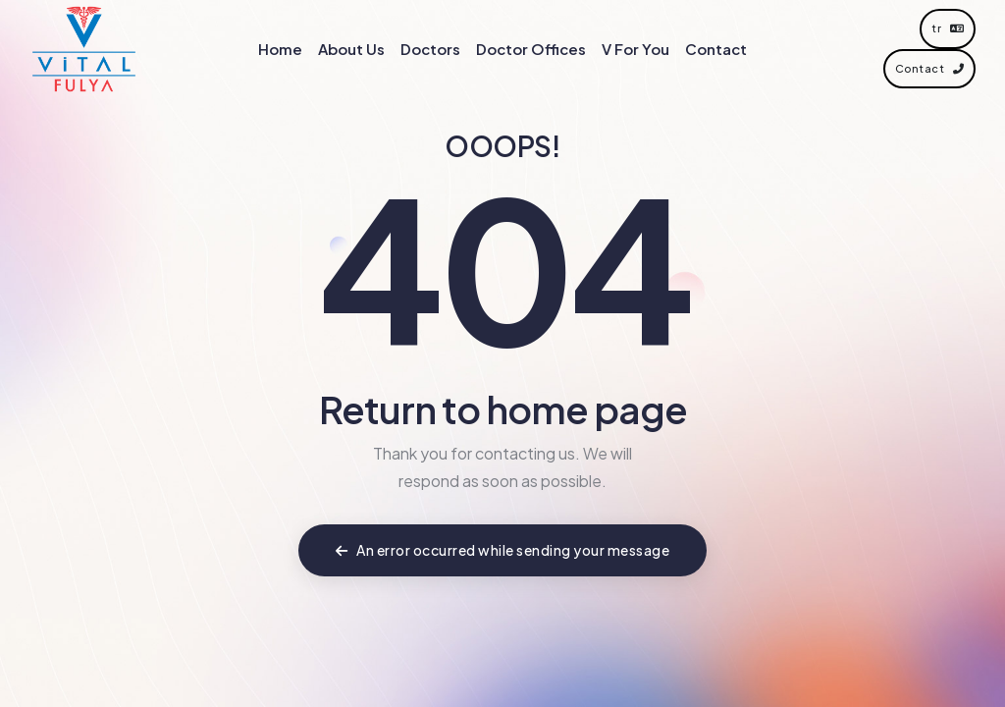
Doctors (430, 48)
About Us (351, 48)
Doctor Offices (531, 48)
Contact (716, 48)
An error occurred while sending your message (502, 550)
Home (280, 48)
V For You (635, 48)
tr (947, 28)
